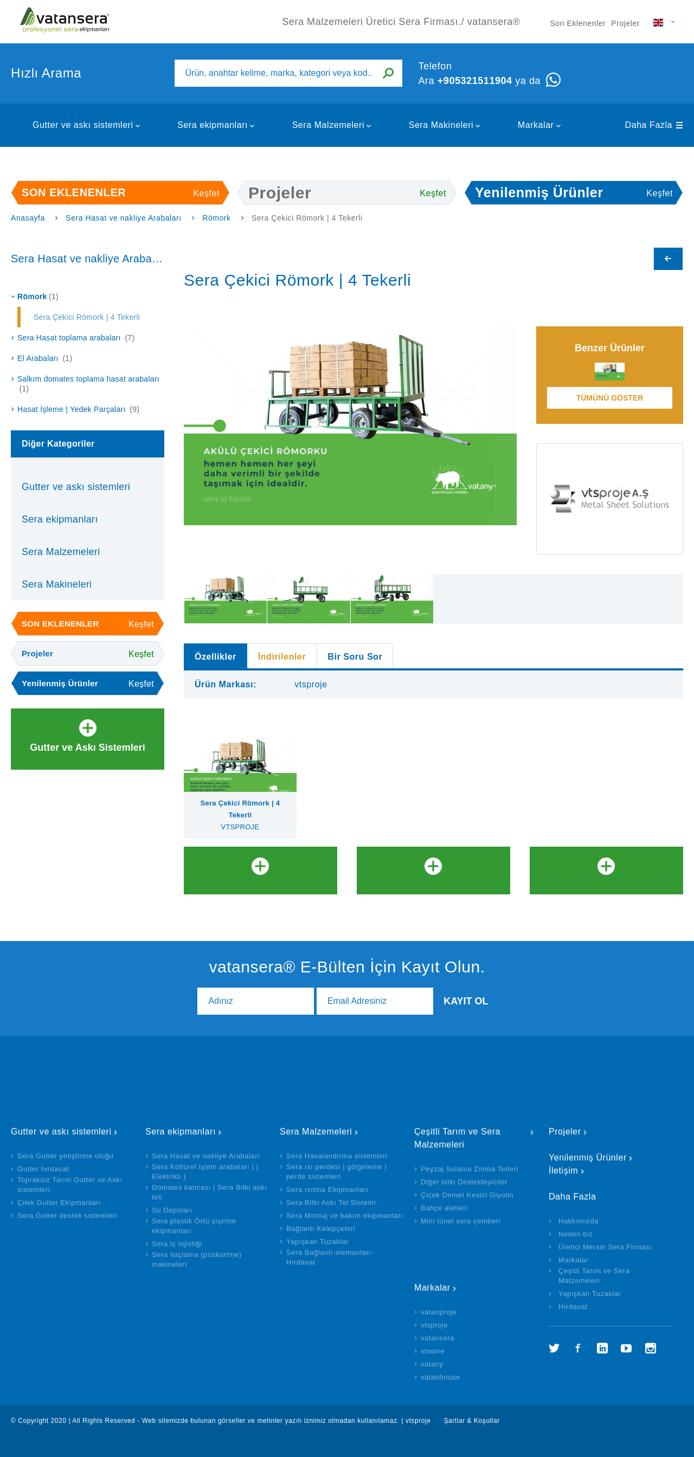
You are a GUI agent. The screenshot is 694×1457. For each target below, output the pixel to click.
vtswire (433, 1351)
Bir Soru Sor (354, 656)
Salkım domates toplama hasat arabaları (88, 384)
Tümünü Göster (610, 398)
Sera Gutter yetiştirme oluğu (65, 1156)
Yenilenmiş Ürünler (588, 1157)
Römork (216, 218)
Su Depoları (172, 1210)
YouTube (626, 1348)
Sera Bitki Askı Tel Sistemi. (332, 1202)
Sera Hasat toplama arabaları (75, 338)
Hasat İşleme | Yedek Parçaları (78, 409)
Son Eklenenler (578, 23)
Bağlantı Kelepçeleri (320, 1228)
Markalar (536, 125)
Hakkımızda (578, 1221)
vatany (432, 1364)
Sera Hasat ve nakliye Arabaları (123, 218)
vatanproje (439, 1312)
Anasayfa (28, 218)
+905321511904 (475, 80)
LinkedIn (602, 1348)
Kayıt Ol (466, 1001)
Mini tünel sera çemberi (460, 1221)
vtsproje (434, 1325)
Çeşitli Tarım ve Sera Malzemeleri (457, 1138)
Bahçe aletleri (444, 1208)
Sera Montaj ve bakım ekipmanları (344, 1215)
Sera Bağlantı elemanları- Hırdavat (330, 1257)
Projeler (625, 23)
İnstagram (650, 1348)
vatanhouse (440, 1377)
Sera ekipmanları (212, 125)
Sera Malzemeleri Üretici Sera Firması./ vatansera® (65, 21)
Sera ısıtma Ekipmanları (327, 1189)
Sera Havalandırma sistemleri (336, 1156)
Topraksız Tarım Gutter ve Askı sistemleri (70, 1185)
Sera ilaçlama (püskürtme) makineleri (197, 1259)
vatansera (437, 1338)
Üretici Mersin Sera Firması (605, 1247)
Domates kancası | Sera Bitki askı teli (209, 1192)
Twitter (554, 1348)
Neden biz (575, 1234)
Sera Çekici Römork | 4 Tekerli (87, 317)
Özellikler (215, 656)
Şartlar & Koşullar (471, 1420)
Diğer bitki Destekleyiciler (464, 1182)
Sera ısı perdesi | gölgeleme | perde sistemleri (336, 1172)
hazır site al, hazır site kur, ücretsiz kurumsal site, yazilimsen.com (126, 1436)
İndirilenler (282, 656)
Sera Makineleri (441, 125)
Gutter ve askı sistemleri (83, 125)
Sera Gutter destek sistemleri (67, 1215)
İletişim (563, 1170)
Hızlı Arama (46, 73)
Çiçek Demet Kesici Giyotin (467, 1195)
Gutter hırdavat (43, 1169)
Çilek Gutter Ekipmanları (59, 1202)
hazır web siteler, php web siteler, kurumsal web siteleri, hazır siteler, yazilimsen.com (155, 1064)
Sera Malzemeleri (328, 125)
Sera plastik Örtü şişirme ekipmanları (194, 1226)
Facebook (578, 1348)
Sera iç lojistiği (177, 1244)
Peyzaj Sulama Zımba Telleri (469, 1169)
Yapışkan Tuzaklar (317, 1241)
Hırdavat (573, 1307)
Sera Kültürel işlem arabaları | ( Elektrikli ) (205, 1172)
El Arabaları (44, 358)
